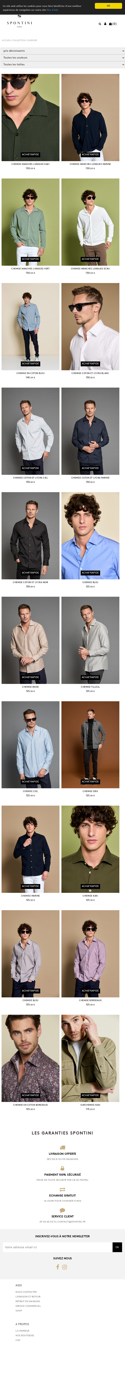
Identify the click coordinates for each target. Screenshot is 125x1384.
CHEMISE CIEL (31, 816)
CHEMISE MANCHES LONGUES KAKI (32, 168)
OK (108, 5)
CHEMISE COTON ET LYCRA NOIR (31, 600)
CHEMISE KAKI (94, 924)
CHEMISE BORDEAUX (94, 1032)
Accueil (6, 40)
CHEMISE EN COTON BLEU (32, 384)
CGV (18, 1375)
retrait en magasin (28, 1337)
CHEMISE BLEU (94, 600)
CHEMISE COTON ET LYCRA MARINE (94, 492)
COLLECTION (18, 40)
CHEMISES (32, 40)
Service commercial (28, 1341)
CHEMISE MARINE (31, 924)
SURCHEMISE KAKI (94, 1140)
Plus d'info (55, 10)
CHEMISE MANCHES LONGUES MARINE (94, 168)
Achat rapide (31, 158)
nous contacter (26, 1327)
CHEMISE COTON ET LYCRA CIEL (31, 492)
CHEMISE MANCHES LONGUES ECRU (93, 276)
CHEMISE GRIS (94, 816)
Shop (19, 1346)
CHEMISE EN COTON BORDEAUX (31, 1140)
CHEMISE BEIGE (31, 708)
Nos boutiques (25, 1371)
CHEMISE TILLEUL (93, 708)
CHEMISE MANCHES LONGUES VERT (32, 276)
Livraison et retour (28, 1332)
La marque (22, 1366)
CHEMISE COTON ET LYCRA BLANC (94, 384)
